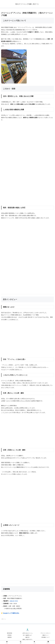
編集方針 (27, 637)
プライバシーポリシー (45, 633)
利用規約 (10, 635)
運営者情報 (9, 633)
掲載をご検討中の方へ (27, 639)
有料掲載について (45, 637)
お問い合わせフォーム (27, 633)
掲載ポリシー (45, 635)
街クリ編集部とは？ (27, 635)
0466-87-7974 (14, 601)
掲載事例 (10, 637)
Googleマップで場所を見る (11, 613)
